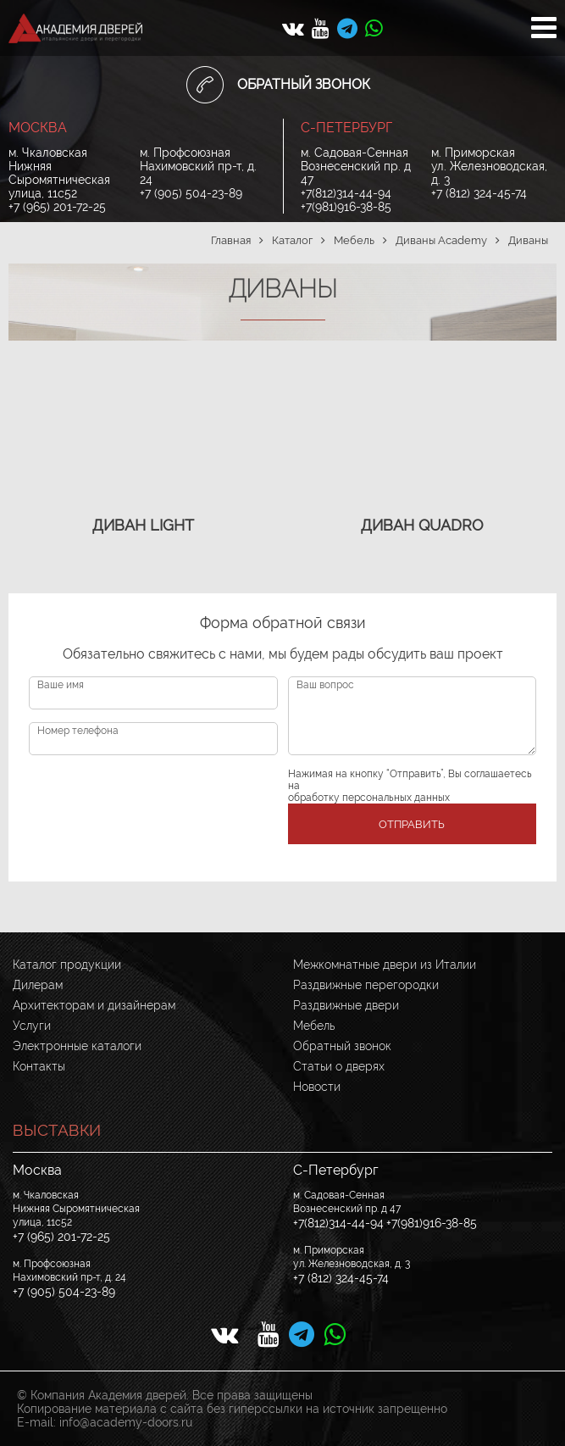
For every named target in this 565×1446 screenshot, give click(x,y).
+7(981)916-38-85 (346, 207)
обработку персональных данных (369, 798)
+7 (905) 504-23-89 (191, 193)
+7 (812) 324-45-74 (479, 193)
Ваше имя (60, 685)
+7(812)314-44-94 (346, 193)
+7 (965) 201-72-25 (57, 207)
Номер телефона (78, 731)
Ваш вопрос (325, 685)
